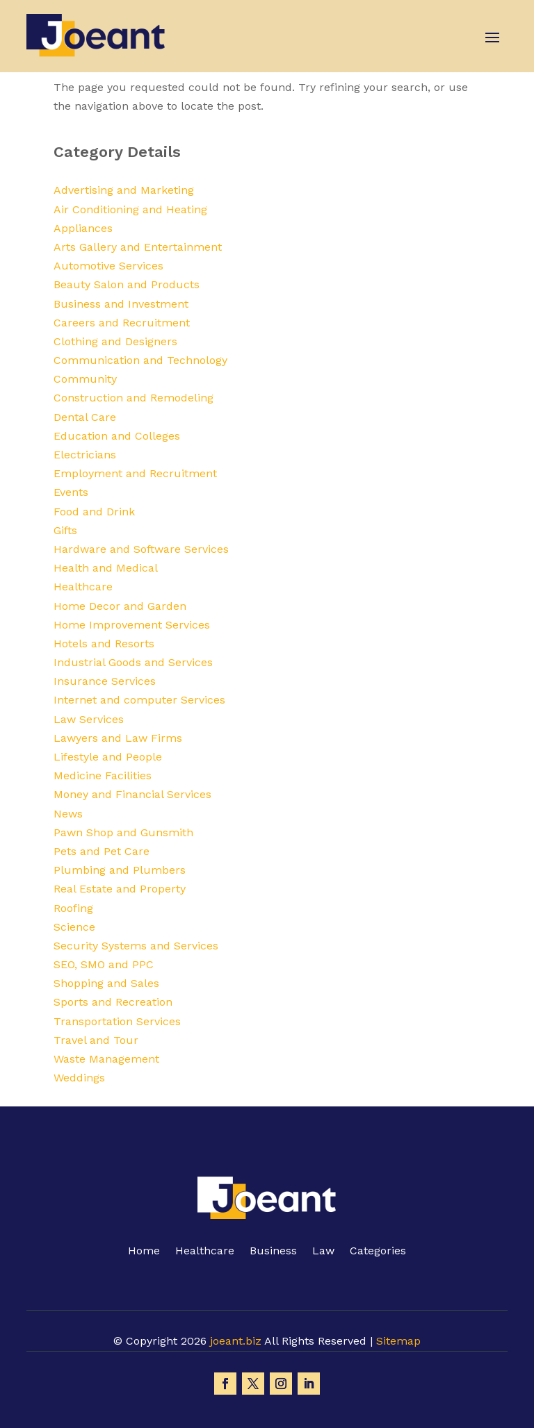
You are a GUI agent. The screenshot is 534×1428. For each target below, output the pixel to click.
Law (323, 1251)
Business (273, 1251)
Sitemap (398, 1340)
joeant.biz (235, 1340)
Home (144, 1251)
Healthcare (204, 1251)
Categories (378, 1251)
